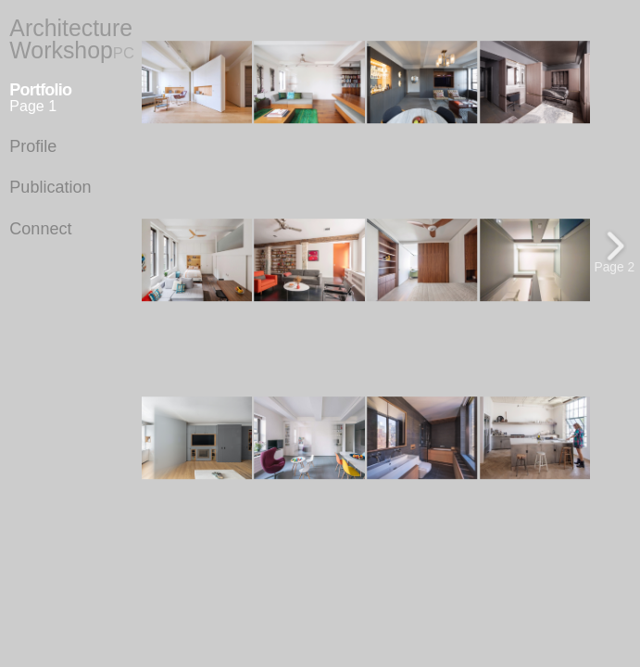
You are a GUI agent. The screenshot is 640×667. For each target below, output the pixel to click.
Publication (50, 187)
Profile (32, 146)
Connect (40, 228)
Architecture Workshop (71, 39)
